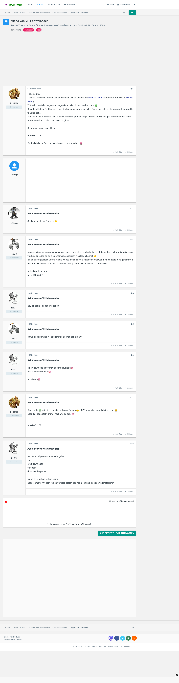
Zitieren (130, 152)
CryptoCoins (53, 4)
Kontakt (87, 646)
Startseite (77, 646)
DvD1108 (82, 25)
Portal (29, 4)
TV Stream (69, 4)
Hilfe (94, 646)
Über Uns (102, 646)
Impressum (126, 646)
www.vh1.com (95, 97)
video (39, 30)
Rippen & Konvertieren (47, 25)
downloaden (28, 30)
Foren (40, 4)
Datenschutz (113, 646)
